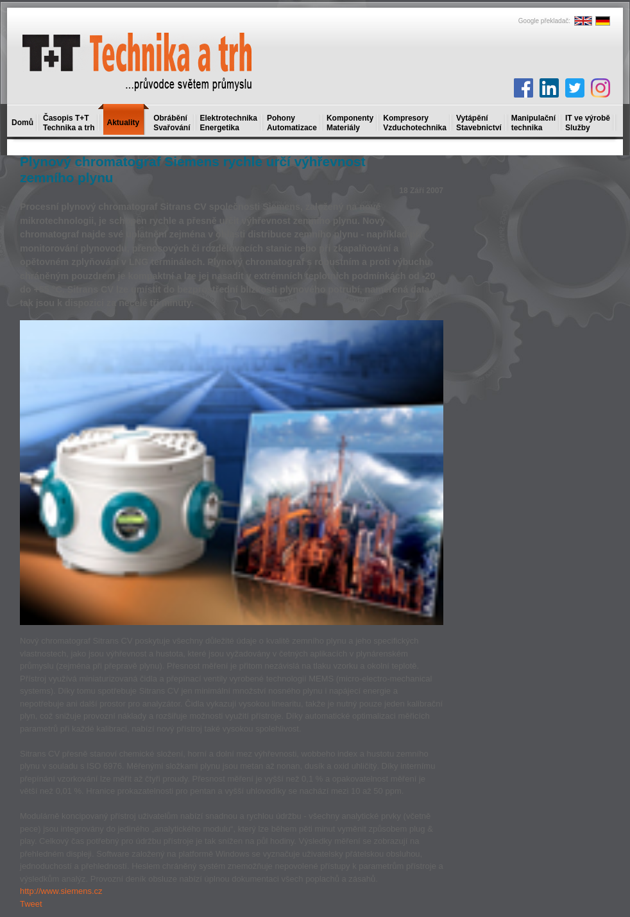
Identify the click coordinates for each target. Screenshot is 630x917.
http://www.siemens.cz (61, 891)
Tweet (31, 904)
